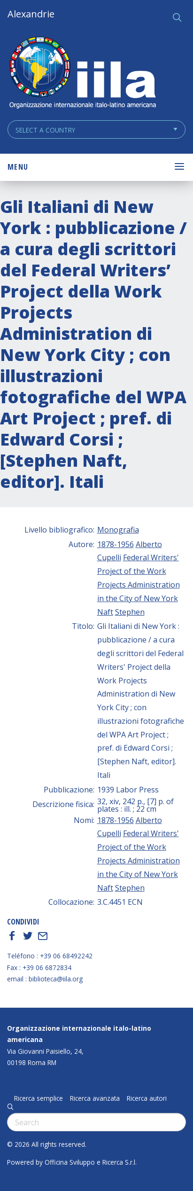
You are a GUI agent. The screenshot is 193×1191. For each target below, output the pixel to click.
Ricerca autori (147, 1098)
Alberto (149, 544)
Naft (105, 612)
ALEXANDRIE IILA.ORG (82, 73)
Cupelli (109, 557)
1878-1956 (115, 544)
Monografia (118, 530)
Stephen (130, 612)
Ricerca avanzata (95, 1098)
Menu (18, 167)
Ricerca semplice (38, 1098)
